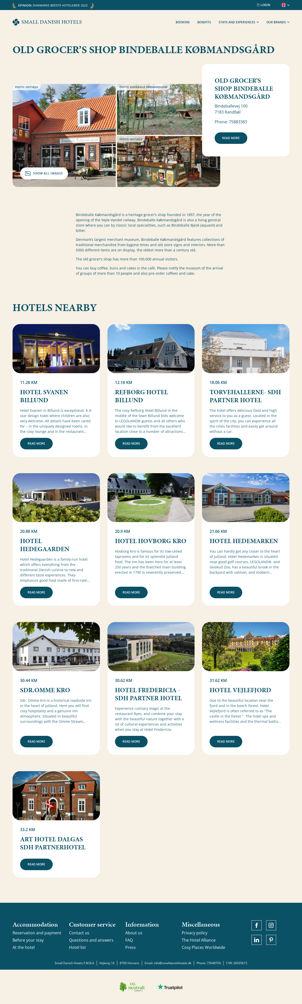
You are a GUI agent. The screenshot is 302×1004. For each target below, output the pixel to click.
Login (263, 5)
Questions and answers (91, 940)
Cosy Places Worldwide (203, 947)
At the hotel (24, 947)
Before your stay (28, 940)
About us (133, 933)
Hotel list (77, 947)
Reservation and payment (37, 933)
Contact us (79, 933)
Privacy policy (194, 933)
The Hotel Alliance (199, 940)
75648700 (214, 963)
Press (130, 947)
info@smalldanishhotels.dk (172, 963)
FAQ (129, 940)
